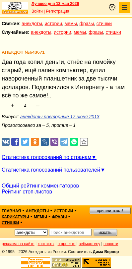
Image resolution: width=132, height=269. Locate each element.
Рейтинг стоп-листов (27, 191)
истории (53, 23)
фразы (87, 23)
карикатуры (15, 217)
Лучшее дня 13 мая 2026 (55, 3)
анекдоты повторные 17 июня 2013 (59, 116)
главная (11, 211)
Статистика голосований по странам (46, 157)
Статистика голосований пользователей (51, 170)
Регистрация (57, 11)
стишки (104, 23)
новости (110, 244)
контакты (46, 244)
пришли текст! (110, 210)
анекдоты (32, 23)
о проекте (67, 244)
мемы (71, 23)
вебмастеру (89, 244)
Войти (37, 11)
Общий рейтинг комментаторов (40, 185)
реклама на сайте (18, 244)
